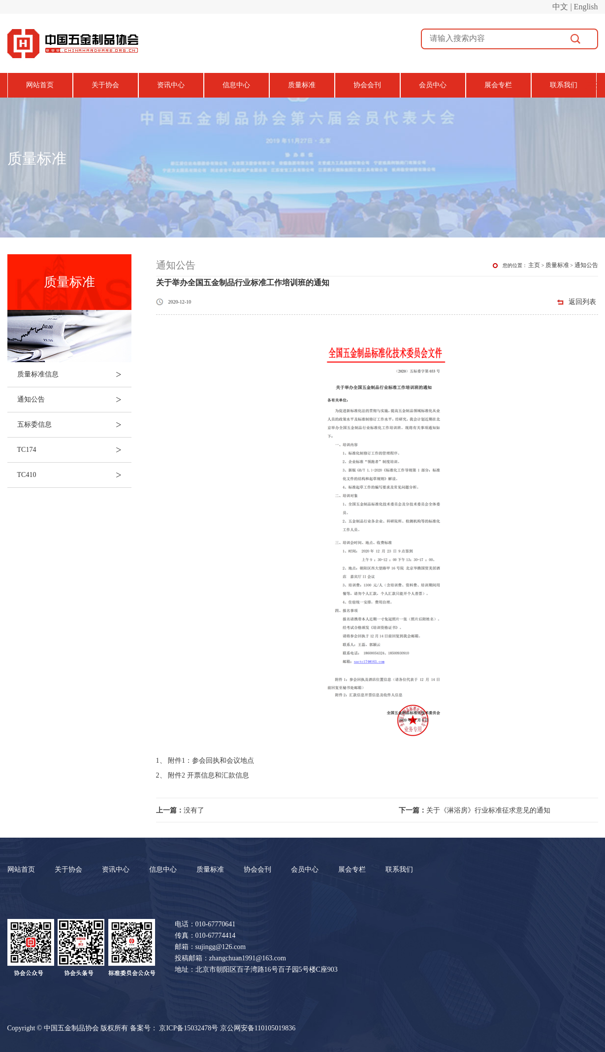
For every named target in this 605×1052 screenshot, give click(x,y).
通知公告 (74, 399)
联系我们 (563, 85)
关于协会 (105, 85)
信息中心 (236, 85)
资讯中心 (171, 85)
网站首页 (40, 85)
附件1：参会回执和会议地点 (211, 760)
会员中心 (432, 85)
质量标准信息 (74, 374)
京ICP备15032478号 (188, 1028)
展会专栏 (498, 85)
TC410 (74, 475)
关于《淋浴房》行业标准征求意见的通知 (474, 810)
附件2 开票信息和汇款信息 (208, 775)
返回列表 (582, 301)
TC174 (74, 450)
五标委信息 (74, 424)
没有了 (180, 810)
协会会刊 (367, 85)
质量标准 (302, 85)
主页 (534, 265)
